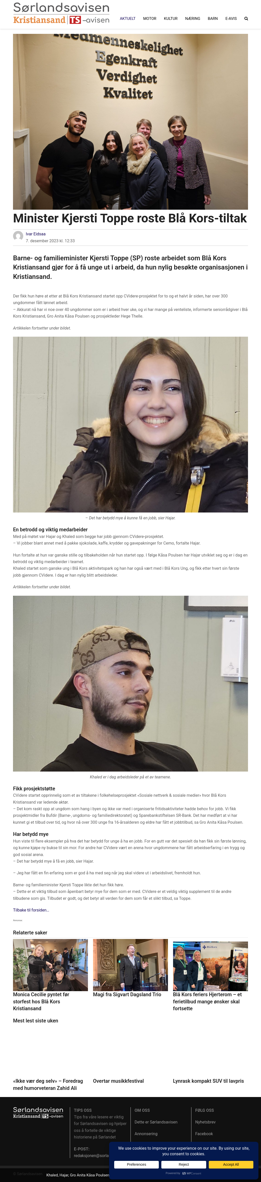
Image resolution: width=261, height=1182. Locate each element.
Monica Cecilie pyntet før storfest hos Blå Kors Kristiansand (41, 1002)
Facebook (204, 1133)
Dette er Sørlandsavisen (156, 1122)
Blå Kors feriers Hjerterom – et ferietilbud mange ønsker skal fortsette (207, 1002)
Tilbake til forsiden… (31, 910)
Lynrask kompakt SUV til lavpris (208, 1081)
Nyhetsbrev (205, 1122)
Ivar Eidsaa (36, 234)
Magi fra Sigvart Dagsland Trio (127, 995)
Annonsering (146, 1133)
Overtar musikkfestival (118, 1081)
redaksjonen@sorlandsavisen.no (103, 1155)
